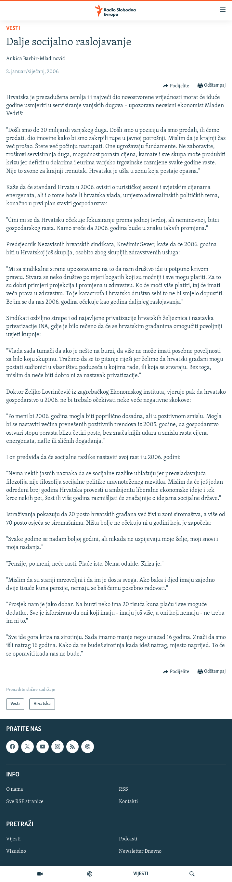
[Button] (176, 85)
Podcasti (128, 839)
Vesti (13, 28)
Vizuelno (16, 851)
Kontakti (128, 801)
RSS (123, 789)
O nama (14, 789)
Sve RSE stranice (25, 801)
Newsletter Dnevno (140, 851)
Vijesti (13, 839)
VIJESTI (140, 873)
